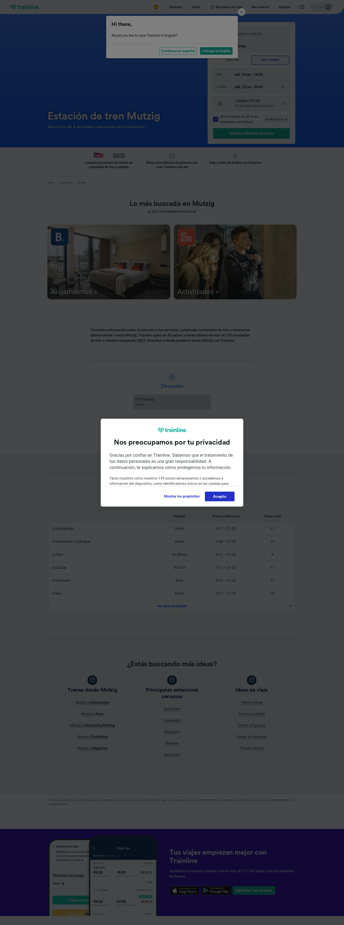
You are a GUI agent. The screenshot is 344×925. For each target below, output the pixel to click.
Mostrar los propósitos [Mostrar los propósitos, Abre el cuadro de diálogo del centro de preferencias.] (182, 496)
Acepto (219, 496)
